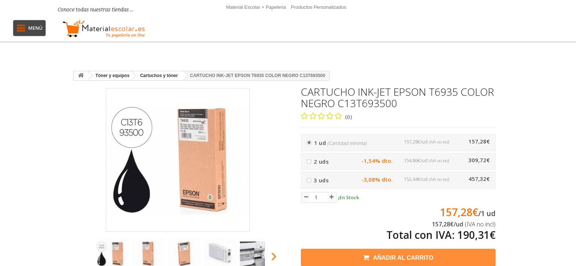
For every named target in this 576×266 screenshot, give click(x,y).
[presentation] (81, 257)
